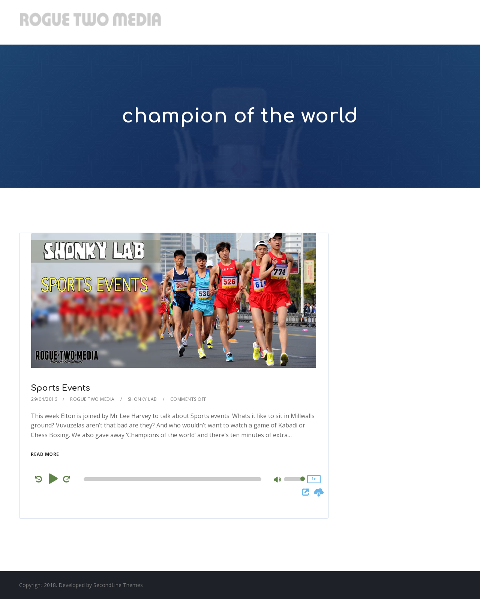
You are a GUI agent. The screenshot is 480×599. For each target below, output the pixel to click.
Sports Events (60, 388)
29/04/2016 (44, 399)
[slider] (172, 479)
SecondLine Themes (118, 585)
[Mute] (278, 480)
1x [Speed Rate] (314, 479)
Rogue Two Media (92, 399)
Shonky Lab (142, 399)
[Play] (53, 478)
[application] (173, 479)
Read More (45, 454)
